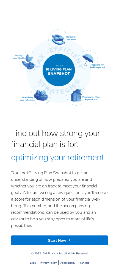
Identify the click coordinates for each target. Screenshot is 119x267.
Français (84, 263)
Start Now (59, 240)
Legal (33, 263)
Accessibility (67, 263)
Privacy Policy (48, 263)
